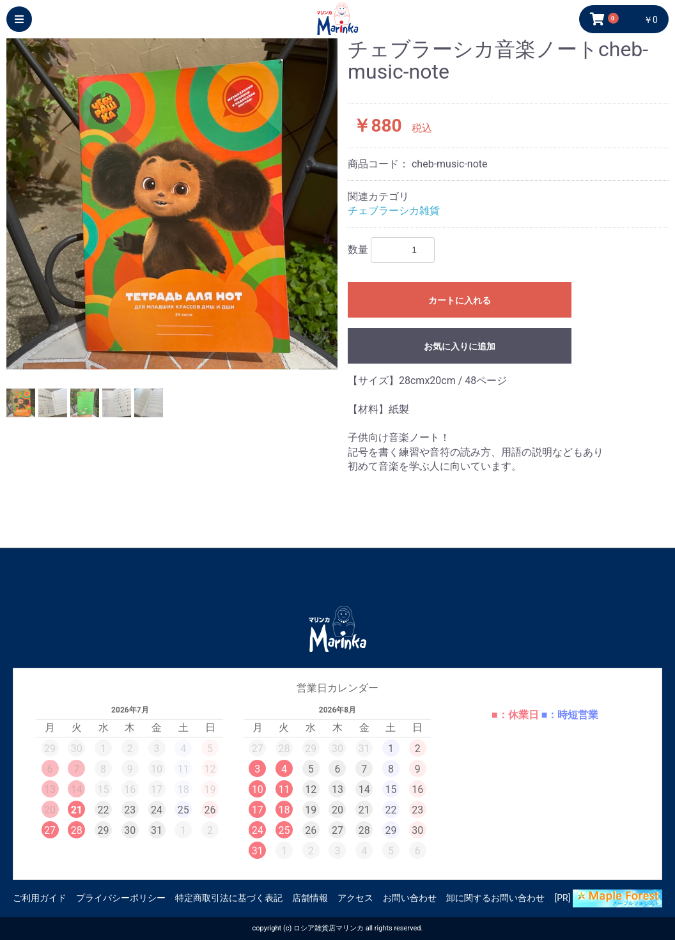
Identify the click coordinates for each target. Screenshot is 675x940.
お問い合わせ (410, 898)
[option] (172, 203)
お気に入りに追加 (459, 346)
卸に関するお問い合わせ (495, 898)
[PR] (608, 898)
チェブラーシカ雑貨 (394, 210)
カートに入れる (459, 300)
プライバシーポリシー (121, 898)
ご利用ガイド (39, 898)
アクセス (355, 898)
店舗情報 (310, 898)
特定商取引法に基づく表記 (229, 898)
